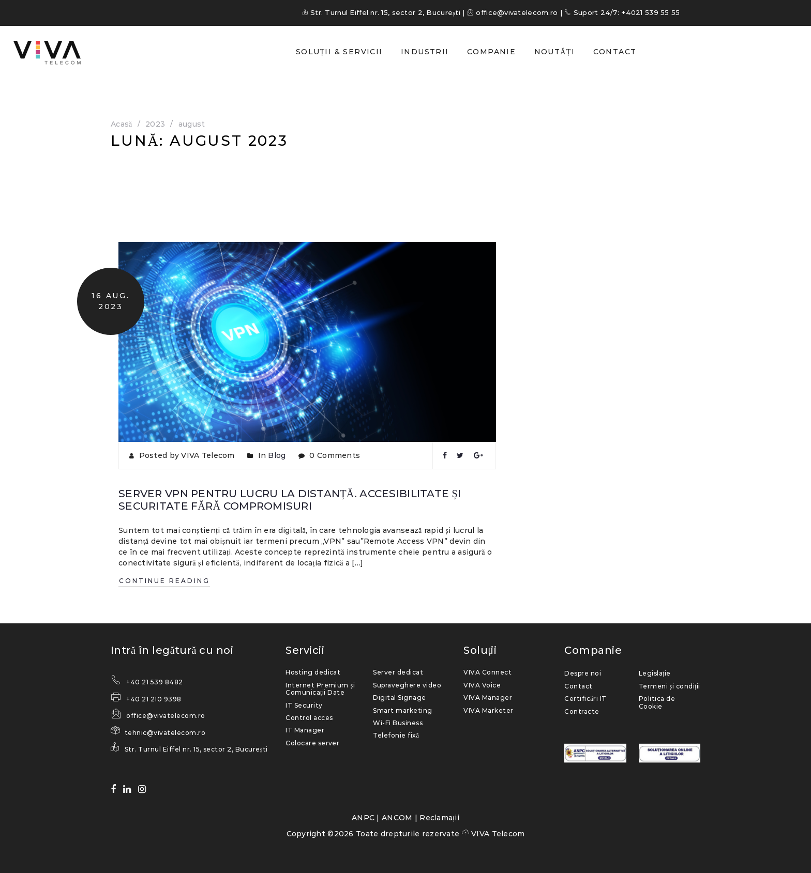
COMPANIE (491, 51)
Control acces (309, 717)
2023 (155, 124)
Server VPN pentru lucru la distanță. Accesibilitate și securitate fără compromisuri (287, 499)
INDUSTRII (425, 51)
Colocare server (312, 742)
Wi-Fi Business (398, 722)
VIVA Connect (487, 672)
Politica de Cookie (657, 702)
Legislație (655, 673)
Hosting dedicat (313, 672)
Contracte (581, 711)
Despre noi (582, 673)
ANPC (363, 817)
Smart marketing (402, 710)
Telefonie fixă (396, 735)
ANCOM (397, 817)
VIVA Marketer (488, 710)
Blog (277, 455)
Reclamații (439, 817)
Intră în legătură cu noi (172, 650)
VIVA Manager (487, 697)
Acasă (121, 124)
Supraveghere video (407, 684)
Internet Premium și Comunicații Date (320, 688)
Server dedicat (398, 672)
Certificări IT (585, 698)
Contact (578, 686)
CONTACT (615, 51)
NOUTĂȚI (554, 51)
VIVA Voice (482, 684)
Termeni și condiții (669, 686)
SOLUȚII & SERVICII (339, 51)
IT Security (304, 705)
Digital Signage (399, 697)
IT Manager (305, 730)
